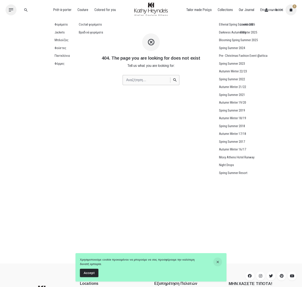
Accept (89, 273)
